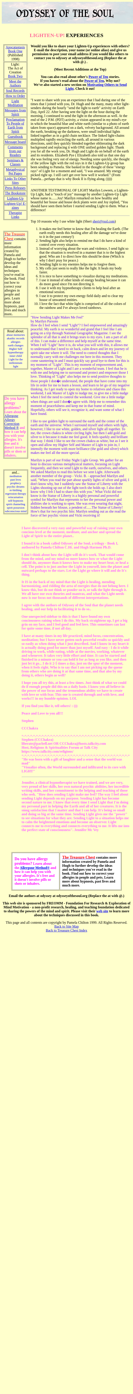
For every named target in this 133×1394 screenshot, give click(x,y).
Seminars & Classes (15, 162)
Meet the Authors (15, 83)
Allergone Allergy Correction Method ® (11, 422)
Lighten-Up (15, 198)
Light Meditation (15, 103)
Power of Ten (98, 77)
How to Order (15, 96)
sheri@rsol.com (104, 221)
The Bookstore (15, 193)
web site (102, 911)
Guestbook (15, 136)
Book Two (15, 76)
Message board (15, 142)
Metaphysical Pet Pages (15, 171)
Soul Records (15, 90)
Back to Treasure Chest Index (66, 930)
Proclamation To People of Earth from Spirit (15, 125)
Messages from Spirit (15, 112)
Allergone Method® (35, 868)
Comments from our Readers (15, 151)
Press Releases (15, 188)
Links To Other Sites (15, 180)
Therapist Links (15, 215)
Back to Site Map (66, 926)
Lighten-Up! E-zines (15, 205)
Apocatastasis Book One (15, 49)
